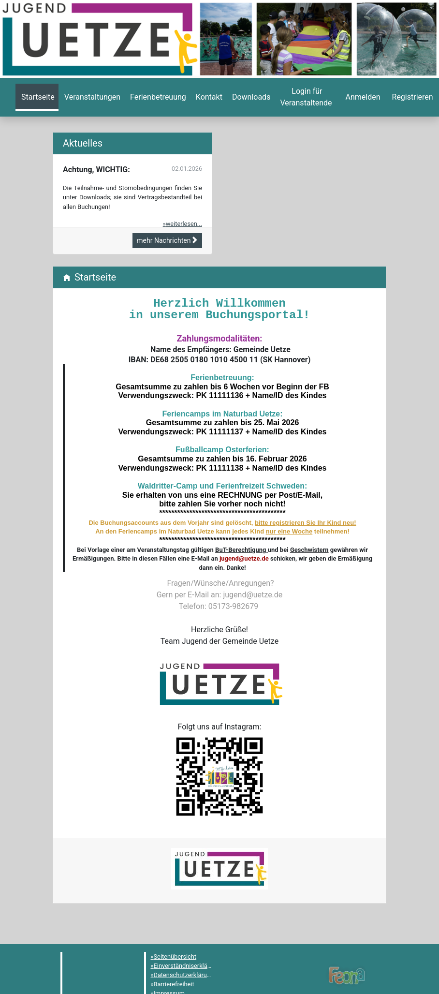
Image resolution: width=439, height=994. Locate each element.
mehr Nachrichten (167, 240)
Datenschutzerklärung (184, 975)
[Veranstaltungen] (91, 97)
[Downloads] (250, 97)
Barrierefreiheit (174, 984)
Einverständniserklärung (187, 965)
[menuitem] (37, 97)
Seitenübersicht (175, 956)
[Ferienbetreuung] (157, 97)
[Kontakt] (208, 97)
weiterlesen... (184, 223)
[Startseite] (37, 97)
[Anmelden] (306, 97)
